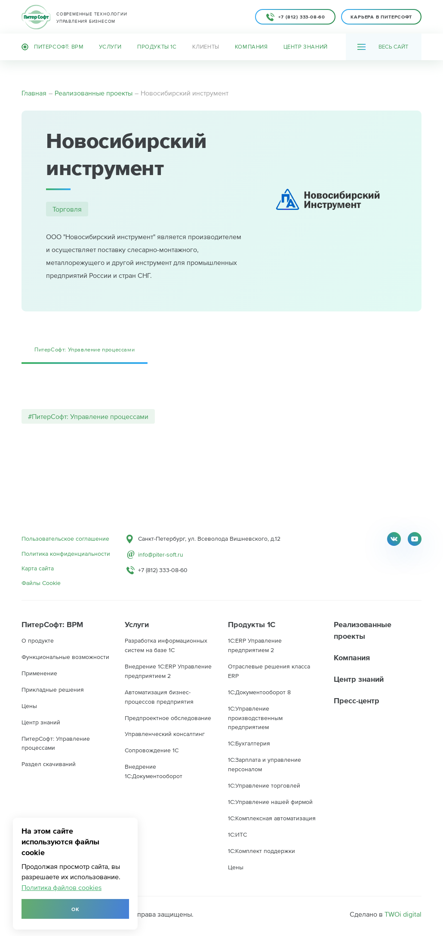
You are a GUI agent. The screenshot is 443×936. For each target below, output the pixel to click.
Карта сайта (38, 568)
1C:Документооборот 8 (259, 692)
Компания (251, 46)
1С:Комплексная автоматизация (272, 818)
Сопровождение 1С (151, 750)
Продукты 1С (157, 46)
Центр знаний (305, 46)
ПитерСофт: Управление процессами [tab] (84, 349)
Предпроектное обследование (168, 717)
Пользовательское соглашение (65, 538)
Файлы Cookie (41, 582)
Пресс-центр (356, 700)
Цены (29, 705)
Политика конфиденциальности (66, 553)
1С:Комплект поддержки (261, 850)
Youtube (414, 539)
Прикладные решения (53, 689)
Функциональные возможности (65, 656)
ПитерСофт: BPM (52, 46)
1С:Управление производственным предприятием (255, 718)
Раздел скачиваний (49, 763)
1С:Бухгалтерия (249, 743)
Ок (75, 909)
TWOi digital (403, 914)
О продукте (38, 640)
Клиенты (205, 46)
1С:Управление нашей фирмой (270, 801)
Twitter (394, 539)
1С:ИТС (237, 834)
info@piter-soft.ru (160, 554)
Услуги (110, 46)
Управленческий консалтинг (165, 733)
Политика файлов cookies (62, 887)
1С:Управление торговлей (264, 785)
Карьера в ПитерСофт (381, 16)
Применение (39, 673)
